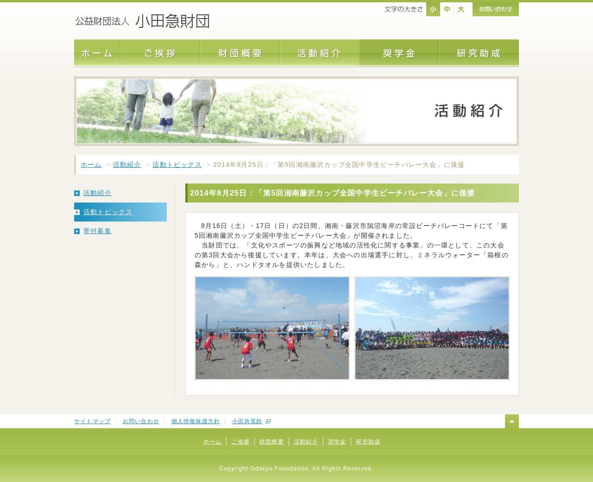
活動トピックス (177, 164)
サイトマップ (92, 421)
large (461, 9)
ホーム (91, 164)
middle (447, 9)
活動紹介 (127, 164)
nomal (433, 9)
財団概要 (271, 441)
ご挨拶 (240, 441)
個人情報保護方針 (196, 421)
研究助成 (368, 441)
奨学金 (337, 441)
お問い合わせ (141, 421)
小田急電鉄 (247, 421)
